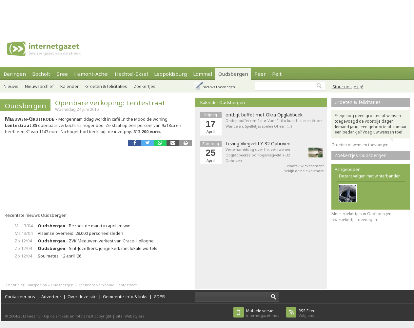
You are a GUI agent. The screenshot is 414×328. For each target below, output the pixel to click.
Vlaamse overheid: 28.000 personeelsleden (80, 233)
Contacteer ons (20, 296)
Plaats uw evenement (305, 165)
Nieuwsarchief (39, 86)
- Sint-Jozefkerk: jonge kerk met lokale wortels (97, 248)
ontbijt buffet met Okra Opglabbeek (264, 115)
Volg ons (307, 313)
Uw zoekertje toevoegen (354, 219)
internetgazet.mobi (263, 313)
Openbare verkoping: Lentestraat (110, 102)
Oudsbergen (25, 105)
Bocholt (41, 74)
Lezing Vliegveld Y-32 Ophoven (258, 144)
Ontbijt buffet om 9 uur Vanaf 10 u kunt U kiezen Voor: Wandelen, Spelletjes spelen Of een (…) (274, 123)
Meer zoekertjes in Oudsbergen (361, 213)
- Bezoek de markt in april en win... (85, 226)
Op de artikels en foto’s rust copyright (77, 316)
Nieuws (11, 86)
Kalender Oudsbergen (222, 102)
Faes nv (34, 316)
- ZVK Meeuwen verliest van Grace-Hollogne (96, 241)
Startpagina (37, 284)
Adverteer (51, 296)
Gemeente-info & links (125, 296)
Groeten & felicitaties (357, 102)
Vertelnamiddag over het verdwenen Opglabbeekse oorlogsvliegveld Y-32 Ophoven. (258, 155)
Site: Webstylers (130, 316)
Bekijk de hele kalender (304, 170)
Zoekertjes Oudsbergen (360, 155)
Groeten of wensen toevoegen (359, 145)
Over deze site (82, 296)
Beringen (15, 74)
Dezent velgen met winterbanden (370, 176)
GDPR (159, 296)
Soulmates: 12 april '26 (59, 256)
